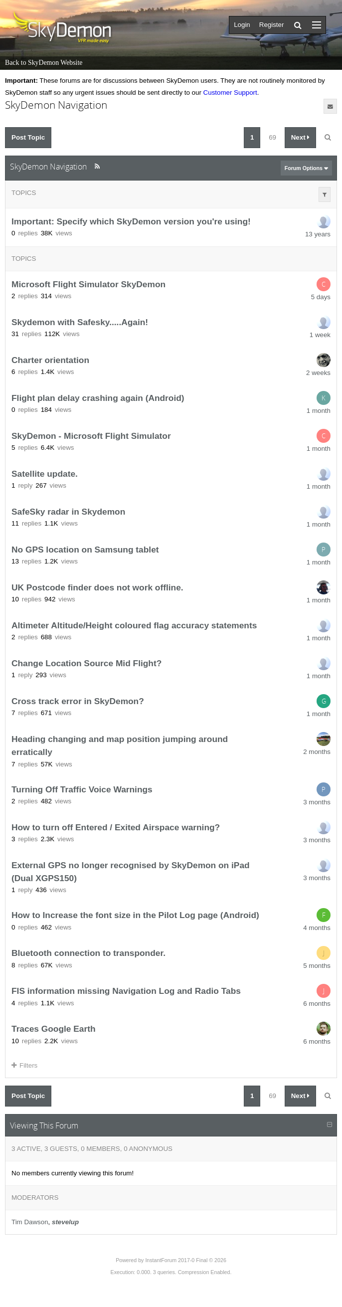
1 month (319, 410)
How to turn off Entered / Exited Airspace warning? (115, 827)
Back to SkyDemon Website (43, 62)
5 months (317, 965)
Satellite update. (44, 474)
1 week (320, 335)
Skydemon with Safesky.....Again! (79, 322)
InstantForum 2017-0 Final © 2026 (185, 1260)
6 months (317, 1003)
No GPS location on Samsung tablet (85, 550)
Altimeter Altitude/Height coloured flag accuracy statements (134, 625)
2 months (317, 751)
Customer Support (230, 92)
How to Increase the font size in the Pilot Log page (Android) (135, 916)
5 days (321, 297)
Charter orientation (50, 360)
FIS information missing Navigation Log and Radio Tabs (126, 991)
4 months (317, 928)
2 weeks (318, 372)
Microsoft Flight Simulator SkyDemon (88, 284)
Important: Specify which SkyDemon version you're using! (131, 221)
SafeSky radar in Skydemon (68, 512)
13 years (318, 234)
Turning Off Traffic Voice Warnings (82, 789)
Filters (24, 1065)
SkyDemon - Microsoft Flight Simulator (91, 436)
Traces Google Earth (53, 1029)
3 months (317, 802)
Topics (23, 192)
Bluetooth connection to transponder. (88, 953)
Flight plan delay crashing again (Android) (97, 398)
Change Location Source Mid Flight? (86, 663)
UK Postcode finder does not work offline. (97, 587)
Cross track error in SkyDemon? (77, 701)
